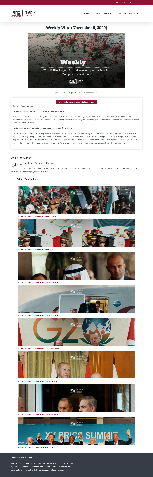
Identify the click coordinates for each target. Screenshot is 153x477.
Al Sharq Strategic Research (68, 92)
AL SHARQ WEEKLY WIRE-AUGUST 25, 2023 (36, 447)
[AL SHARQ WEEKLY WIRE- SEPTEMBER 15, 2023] (76, 332)
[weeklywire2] (76, 35)
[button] (138, 13)
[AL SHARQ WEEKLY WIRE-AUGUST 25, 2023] (76, 431)
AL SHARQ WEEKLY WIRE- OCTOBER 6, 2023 (36, 249)
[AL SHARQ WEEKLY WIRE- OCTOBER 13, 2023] (76, 200)
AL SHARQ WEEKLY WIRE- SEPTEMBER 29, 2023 (38, 282)
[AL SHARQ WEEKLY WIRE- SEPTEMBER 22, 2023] (76, 299)
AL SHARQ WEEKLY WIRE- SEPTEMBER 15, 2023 (38, 348)
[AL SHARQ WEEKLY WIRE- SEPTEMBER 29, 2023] (76, 266)
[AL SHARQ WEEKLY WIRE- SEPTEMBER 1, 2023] (76, 398)
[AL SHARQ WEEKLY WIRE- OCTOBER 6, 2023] (76, 233)
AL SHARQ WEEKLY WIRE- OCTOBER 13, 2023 (37, 216)
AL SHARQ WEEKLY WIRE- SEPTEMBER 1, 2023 (38, 414)
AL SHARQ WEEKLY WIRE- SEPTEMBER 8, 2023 (38, 381)
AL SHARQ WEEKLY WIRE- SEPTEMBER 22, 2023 (38, 315)
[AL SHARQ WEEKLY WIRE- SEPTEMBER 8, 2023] (76, 364)
